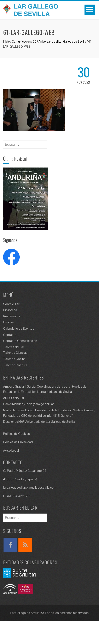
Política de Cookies (16, 433)
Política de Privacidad (18, 442)
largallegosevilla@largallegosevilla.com (29, 487)
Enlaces (8, 322)
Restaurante (11, 316)
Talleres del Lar (13, 347)
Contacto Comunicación (20, 341)
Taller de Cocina (14, 359)
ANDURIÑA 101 (13, 398)
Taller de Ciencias (15, 352)
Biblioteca (10, 310)
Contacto (10, 335)
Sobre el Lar (11, 304)
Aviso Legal (11, 450)
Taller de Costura (15, 365)
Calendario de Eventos (18, 328)
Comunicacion (21, 41)
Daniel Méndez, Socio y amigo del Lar (28, 404)
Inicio (6, 41)
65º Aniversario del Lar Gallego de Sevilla (59, 41)
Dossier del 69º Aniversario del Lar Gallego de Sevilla (39, 421)
